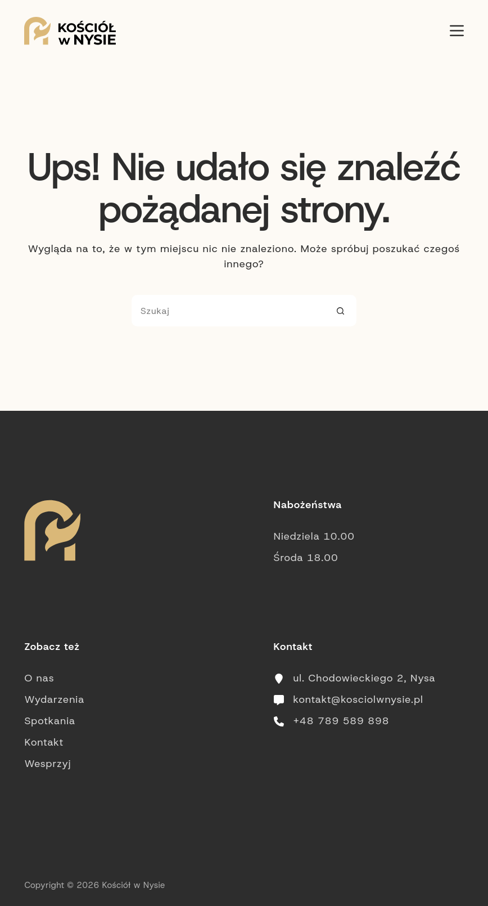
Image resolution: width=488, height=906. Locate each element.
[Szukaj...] (228, 310)
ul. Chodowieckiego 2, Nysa (364, 678)
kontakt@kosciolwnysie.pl (358, 699)
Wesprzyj (47, 763)
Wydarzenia (54, 699)
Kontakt (44, 742)
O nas (39, 678)
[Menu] (457, 31)
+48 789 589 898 (341, 721)
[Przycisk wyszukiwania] (340, 310)
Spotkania (49, 721)
